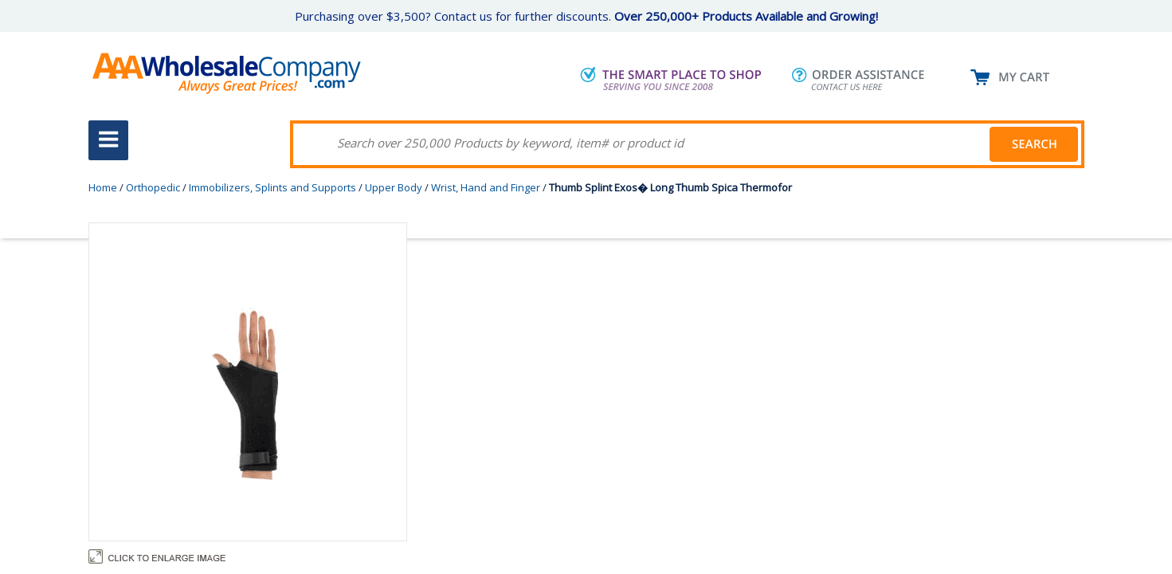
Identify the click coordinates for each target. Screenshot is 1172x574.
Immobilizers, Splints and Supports (272, 187)
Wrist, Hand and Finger (485, 187)
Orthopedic (153, 187)
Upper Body (393, 187)
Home (102, 187)
